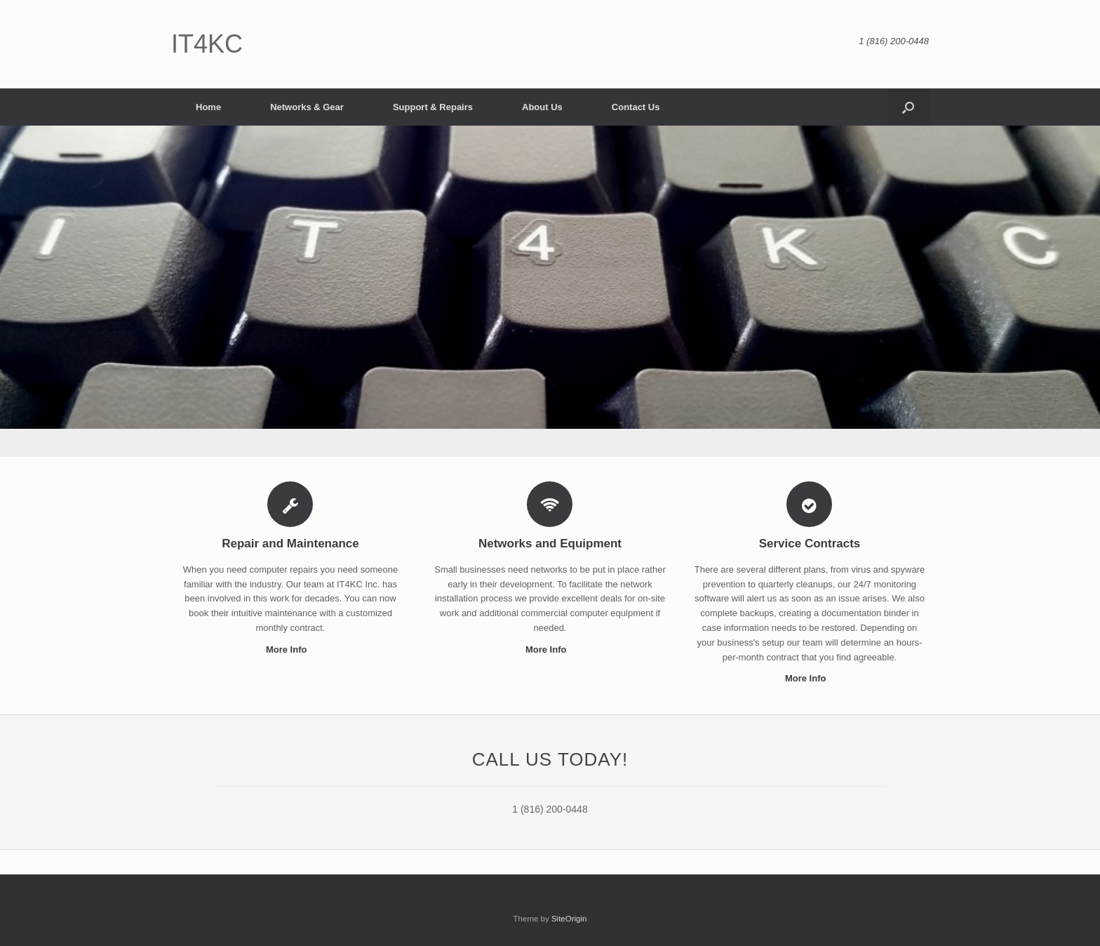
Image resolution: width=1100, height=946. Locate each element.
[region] (550, 291)
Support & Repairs (433, 107)
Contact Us (636, 107)
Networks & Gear (307, 107)
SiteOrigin (569, 918)
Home (208, 107)
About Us (542, 107)
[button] (908, 107)
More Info (290, 649)
